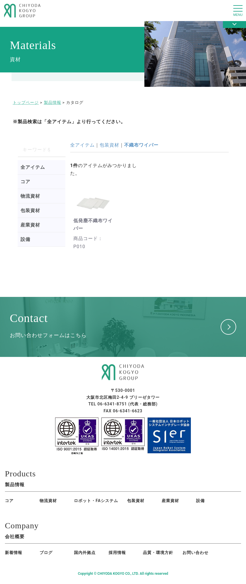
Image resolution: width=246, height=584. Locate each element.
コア (25, 181)
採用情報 (100, 554)
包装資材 (30, 210)
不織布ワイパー (141, 145)
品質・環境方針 (135, 554)
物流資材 (30, 196)
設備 (25, 239)
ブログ (40, 554)
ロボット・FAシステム (76, 501)
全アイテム (32, 167)
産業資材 (30, 225)
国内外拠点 (69, 554)
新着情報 (13, 554)
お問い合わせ (175, 554)
